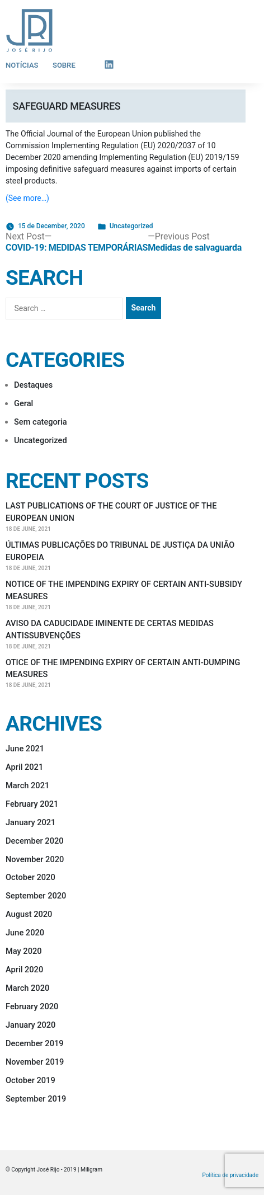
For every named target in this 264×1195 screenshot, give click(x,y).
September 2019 (36, 1099)
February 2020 (32, 1006)
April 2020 (24, 970)
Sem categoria (40, 422)
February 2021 (32, 804)
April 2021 (24, 767)
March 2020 (27, 988)
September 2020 (36, 896)
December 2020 (35, 841)
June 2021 (25, 749)
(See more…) (27, 198)
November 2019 (35, 1062)
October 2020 (30, 877)
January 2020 (30, 1025)
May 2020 (24, 951)
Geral (23, 403)
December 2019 (35, 1043)
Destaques (33, 385)
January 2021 (30, 822)
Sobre (64, 65)
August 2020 (29, 914)
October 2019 (30, 1080)
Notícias (22, 65)
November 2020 (35, 859)
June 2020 (25, 933)
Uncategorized (131, 226)
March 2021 (27, 785)
